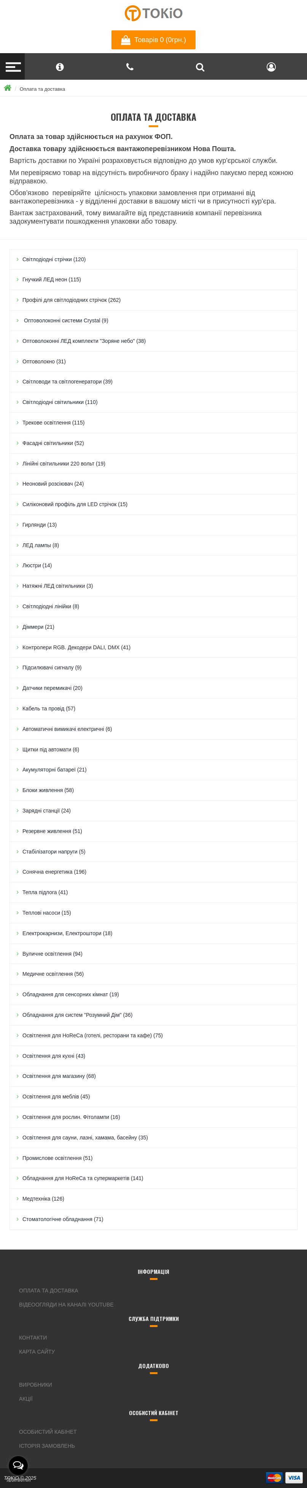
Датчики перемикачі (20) (52, 688)
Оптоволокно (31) (44, 361)
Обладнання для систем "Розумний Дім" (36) (77, 1015)
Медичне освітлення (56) (53, 974)
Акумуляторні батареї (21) (54, 770)
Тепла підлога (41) (45, 892)
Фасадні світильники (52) (53, 443)
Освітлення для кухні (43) (53, 1056)
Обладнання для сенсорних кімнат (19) (70, 994)
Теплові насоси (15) (46, 913)
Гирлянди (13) (39, 525)
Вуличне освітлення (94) (52, 954)
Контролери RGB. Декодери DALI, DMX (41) (76, 647)
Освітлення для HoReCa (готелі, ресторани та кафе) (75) (92, 1035)
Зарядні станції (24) (46, 811)
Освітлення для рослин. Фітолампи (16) (71, 1117)
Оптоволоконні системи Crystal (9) (65, 320)
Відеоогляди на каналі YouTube (66, 1305)
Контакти (33, 1338)
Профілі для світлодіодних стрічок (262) (71, 300)
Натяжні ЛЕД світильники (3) (57, 586)
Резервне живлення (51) (52, 831)
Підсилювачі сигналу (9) (52, 667)
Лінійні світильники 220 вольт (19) (63, 464)
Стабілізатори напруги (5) (54, 852)
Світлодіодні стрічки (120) (54, 259)
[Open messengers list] (18, 1465)
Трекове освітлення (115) (53, 423)
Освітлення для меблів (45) (56, 1097)
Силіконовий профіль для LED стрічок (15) (74, 504)
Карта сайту (37, 1352)
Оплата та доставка (42, 89)
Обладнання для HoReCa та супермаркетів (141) (82, 1178)
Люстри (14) (37, 565)
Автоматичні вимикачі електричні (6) (67, 729)
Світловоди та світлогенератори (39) (67, 382)
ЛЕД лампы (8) (40, 545)
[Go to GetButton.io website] (18, 1480)
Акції (26, 1399)
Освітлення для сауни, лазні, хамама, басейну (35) (85, 1138)
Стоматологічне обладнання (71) (62, 1219)
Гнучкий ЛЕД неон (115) (51, 279)
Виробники (35, 1385)
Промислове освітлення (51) (57, 1158)
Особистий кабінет (48, 1432)
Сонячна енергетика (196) (54, 872)
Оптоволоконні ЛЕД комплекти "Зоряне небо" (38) (84, 341)
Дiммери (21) (38, 627)
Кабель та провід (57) (48, 708)
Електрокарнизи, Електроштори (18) (67, 933)
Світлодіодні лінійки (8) (50, 606)
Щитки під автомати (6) (50, 749)
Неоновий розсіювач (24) (53, 484)
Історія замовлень (47, 1446)
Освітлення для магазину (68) (59, 1076)
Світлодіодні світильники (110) (60, 402)
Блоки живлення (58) (48, 790)
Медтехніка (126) (43, 1199)
